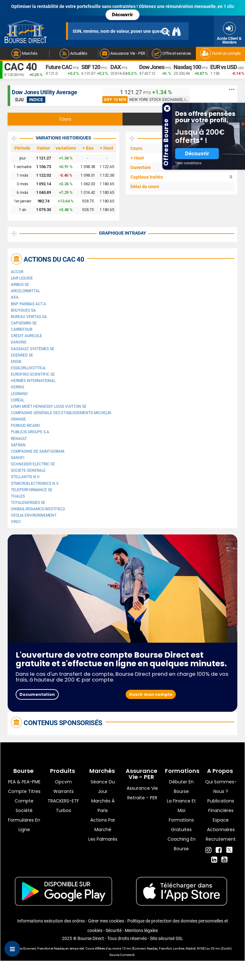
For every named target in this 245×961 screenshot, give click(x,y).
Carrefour (21, 329)
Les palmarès (102, 839)
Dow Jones (151, 67)
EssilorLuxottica (28, 368)
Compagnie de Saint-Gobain (37, 451)
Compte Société (24, 806)
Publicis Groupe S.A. (30, 432)
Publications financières (220, 806)
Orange (18, 419)
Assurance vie (142, 788)
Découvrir (122, 15)
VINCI (16, 521)
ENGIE (16, 361)
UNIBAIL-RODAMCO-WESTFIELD (38, 509)
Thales (18, 496)
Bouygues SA (23, 310)
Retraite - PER (142, 798)
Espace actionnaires (221, 825)
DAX (115, 67)
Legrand (19, 394)
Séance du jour (103, 787)
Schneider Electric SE (33, 464)
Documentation (37, 694)
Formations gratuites (181, 825)
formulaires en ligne (24, 825)
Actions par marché (102, 825)
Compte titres (24, 791)
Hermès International (33, 380)
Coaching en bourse (181, 844)
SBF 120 (90, 67)
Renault (19, 438)
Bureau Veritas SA (29, 316)
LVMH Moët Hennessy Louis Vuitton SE (48, 406)
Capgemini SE (24, 323)
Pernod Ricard (25, 425)
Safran (18, 445)
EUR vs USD (223, 67)
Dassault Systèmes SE (32, 349)
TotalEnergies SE (28, 502)
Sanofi (17, 458)
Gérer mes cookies (106, 920)
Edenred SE (22, 355)
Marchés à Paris (103, 806)
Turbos (63, 810)
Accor (17, 272)
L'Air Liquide (22, 278)
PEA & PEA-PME (24, 782)
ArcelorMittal (25, 291)
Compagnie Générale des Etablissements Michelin (61, 413)
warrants (63, 791)
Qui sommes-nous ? (221, 787)
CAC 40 (20, 67)
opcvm (63, 782)
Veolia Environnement (33, 515)
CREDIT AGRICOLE (26, 336)
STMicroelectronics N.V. (35, 483)
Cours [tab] (65, 119)
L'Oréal (17, 400)
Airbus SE (20, 284)
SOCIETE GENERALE (28, 470)
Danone (18, 342)
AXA (15, 297)
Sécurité (114, 930)
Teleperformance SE (31, 490)
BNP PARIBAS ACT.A (28, 304)
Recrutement (221, 839)
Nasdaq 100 (187, 67)
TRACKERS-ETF (63, 801)
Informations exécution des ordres (51, 920)
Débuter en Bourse (181, 787)
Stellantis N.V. (25, 477)
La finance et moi (181, 806)
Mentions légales (141, 930)
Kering (17, 387)
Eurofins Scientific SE (33, 374)
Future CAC (59, 67)
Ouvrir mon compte (151, 694)
